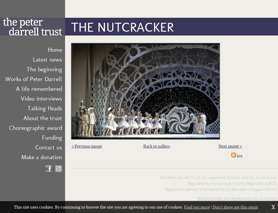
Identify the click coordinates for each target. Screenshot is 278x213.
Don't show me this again (235, 207)
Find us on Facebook (48, 168)
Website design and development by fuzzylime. (237, 198)
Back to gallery (156, 146)
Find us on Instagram (58, 168)
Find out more (197, 207)
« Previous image (87, 146)
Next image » (230, 146)
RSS (237, 156)
